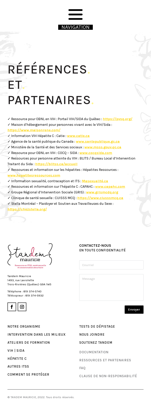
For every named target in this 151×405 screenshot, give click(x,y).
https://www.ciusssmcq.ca (100, 198)
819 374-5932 (34, 295)
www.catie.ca (78, 136)
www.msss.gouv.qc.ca (102, 147)
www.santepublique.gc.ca (98, 141)
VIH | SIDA (16, 350)
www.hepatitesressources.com (33, 175)
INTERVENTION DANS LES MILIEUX (36, 334)
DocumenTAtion (94, 352)
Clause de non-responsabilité (108, 376)
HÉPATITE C (17, 359)
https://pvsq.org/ (117, 119)
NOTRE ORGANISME (23, 326)
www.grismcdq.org (102, 192)
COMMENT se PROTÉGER (28, 374)
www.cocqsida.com (95, 153)
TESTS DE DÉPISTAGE (97, 326)
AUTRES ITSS (18, 366)
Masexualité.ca (95, 181)
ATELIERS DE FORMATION (28, 342)
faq (82, 368)
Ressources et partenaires (105, 360)
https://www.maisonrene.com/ (33, 130)
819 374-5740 (32, 291)
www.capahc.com (110, 186)
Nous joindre (92, 334)
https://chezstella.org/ (27, 209)
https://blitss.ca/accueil (56, 164)
